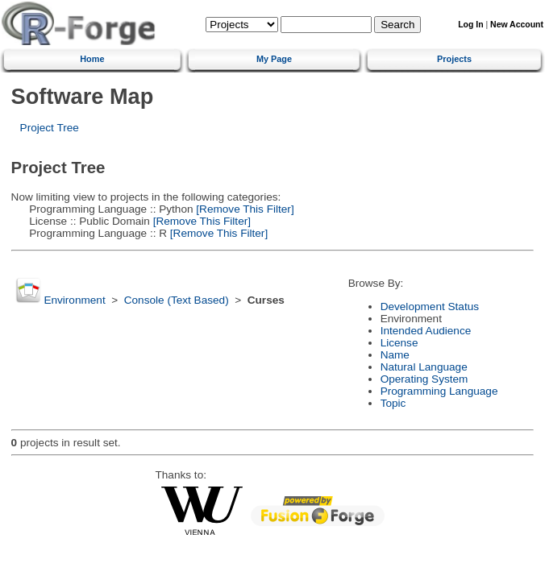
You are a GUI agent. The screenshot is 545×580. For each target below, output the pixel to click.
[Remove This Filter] (243, 209)
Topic (393, 403)
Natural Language (424, 367)
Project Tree (49, 128)
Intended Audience (426, 331)
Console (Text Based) (176, 300)
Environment (74, 300)
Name (395, 355)
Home (92, 59)
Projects (454, 59)
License (399, 343)
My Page (274, 59)
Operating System (424, 379)
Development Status (430, 306)
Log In (470, 24)
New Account (516, 24)
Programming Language (439, 391)
